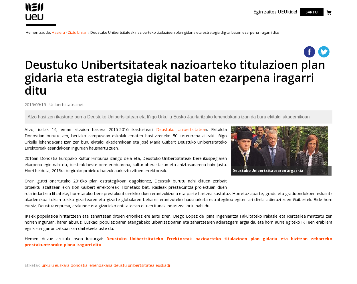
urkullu (48, 265)
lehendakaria (101, 265)
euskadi (163, 265)
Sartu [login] (312, 12)
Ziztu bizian (78, 32)
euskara (63, 265)
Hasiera (58, 32)
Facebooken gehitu (309, 51)
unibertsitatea (142, 265)
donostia (80, 265)
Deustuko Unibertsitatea (180, 129)
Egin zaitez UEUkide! (275, 12)
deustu (121, 265)
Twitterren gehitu (324, 51)
